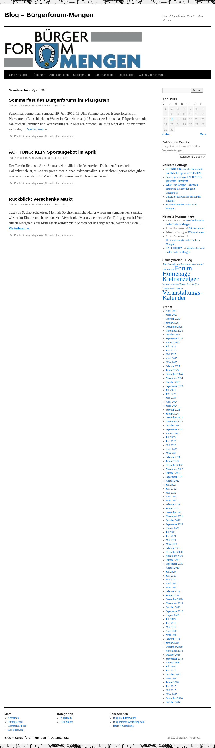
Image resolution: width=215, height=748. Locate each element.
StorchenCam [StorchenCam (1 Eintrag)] (193, 284)
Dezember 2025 (174, 326)
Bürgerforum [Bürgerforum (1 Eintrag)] (174, 264)
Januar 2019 (172, 642)
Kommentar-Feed (17, 725)
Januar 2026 (172, 322)
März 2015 (171, 694)
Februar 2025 (173, 366)
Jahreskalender (105, 74)
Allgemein (37, 136)
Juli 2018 (171, 666)
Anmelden (13, 717)
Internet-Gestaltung (123, 725)
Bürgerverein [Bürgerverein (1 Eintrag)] (186, 264)
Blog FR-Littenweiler (124, 717)
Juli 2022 (171, 484)
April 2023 (171, 449)
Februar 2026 (173, 318)
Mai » (203, 134)
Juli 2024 (171, 389)
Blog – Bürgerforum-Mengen (49, 14)
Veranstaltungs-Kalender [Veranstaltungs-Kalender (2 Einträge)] (182, 295)
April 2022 (171, 496)
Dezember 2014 (174, 698)
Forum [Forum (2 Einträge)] (183, 268)
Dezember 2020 (174, 551)
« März (166, 134)
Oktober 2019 (173, 607)
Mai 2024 (171, 397)
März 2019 (171, 634)
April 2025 (171, 358)
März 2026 (171, 314)
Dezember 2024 (174, 374)
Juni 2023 (171, 441)
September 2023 (174, 429)
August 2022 (172, 480)
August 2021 (172, 528)
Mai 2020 (171, 579)
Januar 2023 (172, 461)
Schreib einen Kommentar (60, 136)
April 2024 (171, 401)
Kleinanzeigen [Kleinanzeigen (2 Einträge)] (180, 278)
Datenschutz (59, 737)
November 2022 (174, 468)
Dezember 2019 (174, 599)
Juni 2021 (171, 536)
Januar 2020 (172, 595)
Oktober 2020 (173, 559)
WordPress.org (15, 729)
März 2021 (171, 544)
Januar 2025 (172, 370)
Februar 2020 (173, 591)
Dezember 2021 (174, 512)
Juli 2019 (171, 619)
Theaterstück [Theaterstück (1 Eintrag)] (168, 288)
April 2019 (171, 631)
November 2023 (174, 421)
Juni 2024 (171, 393)
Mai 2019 (171, 627)
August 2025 (172, 342)
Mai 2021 (171, 540)
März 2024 (171, 405)
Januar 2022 (172, 508)
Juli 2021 (171, 532)
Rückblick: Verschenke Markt (41, 199)
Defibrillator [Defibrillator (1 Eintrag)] (168, 269)
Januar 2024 (172, 413)
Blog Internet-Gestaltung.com (129, 721)
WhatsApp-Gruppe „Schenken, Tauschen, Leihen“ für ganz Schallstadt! (182, 188)
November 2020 (174, 555)
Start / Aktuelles (19, 74)
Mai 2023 (171, 445)
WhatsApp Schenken (152, 74)
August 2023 (172, 433)
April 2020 (171, 583)
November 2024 (174, 378)
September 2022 (174, 476)
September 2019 (174, 611)
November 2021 (174, 516)
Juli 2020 (171, 571)
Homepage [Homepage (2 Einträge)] (176, 273)
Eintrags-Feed (15, 721)
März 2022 (171, 500)
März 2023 (171, 453)
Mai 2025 (171, 354)
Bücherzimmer (196, 228)
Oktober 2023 (173, 425)
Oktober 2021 (173, 520)
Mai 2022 (171, 492)
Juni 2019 (171, 623)
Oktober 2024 (173, 382)
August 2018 (172, 662)
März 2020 (171, 587)
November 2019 (174, 603)
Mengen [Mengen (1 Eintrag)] (166, 284)
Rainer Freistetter (57, 105)
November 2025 (174, 330)
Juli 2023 (171, 437)
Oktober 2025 (173, 334)
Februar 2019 (173, 638)
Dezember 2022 (174, 465)
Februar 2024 (173, 409)
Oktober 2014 (173, 702)
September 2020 (174, 563)
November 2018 (174, 650)
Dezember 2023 (174, 417)
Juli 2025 (171, 346)
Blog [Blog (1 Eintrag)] (164, 264)
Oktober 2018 (173, 654)
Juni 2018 (171, 670)
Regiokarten (126, 74)
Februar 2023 (173, 457)
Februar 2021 (173, 548)
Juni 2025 (171, 350)
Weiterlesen (37, 129)
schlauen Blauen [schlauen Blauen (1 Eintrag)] (178, 284)
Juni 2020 (171, 575)
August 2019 (172, 615)
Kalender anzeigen (192, 156)
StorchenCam (81, 74)
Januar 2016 (172, 682)
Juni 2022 (171, 488)
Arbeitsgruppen (59, 74)
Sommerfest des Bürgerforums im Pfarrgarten (59, 100)
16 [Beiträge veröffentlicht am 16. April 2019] (171, 119)
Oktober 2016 (173, 674)
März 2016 (171, 678)
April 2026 (171, 310)
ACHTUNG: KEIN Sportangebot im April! (53, 152)
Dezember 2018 (174, 646)
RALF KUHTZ (174, 248)
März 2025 (171, 362)
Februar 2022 (173, 504)
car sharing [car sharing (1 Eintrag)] (198, 264)
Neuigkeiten (67, 721)
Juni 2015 (171, 686)
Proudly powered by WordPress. (184, 737)
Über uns (39, 74)
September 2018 (174, 658)
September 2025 (174, 338)
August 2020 (172, 567)
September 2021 (174, 524)
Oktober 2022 (173, 472)
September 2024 (174, 386)
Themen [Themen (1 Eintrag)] (179, 288)
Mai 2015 (171, 690)
